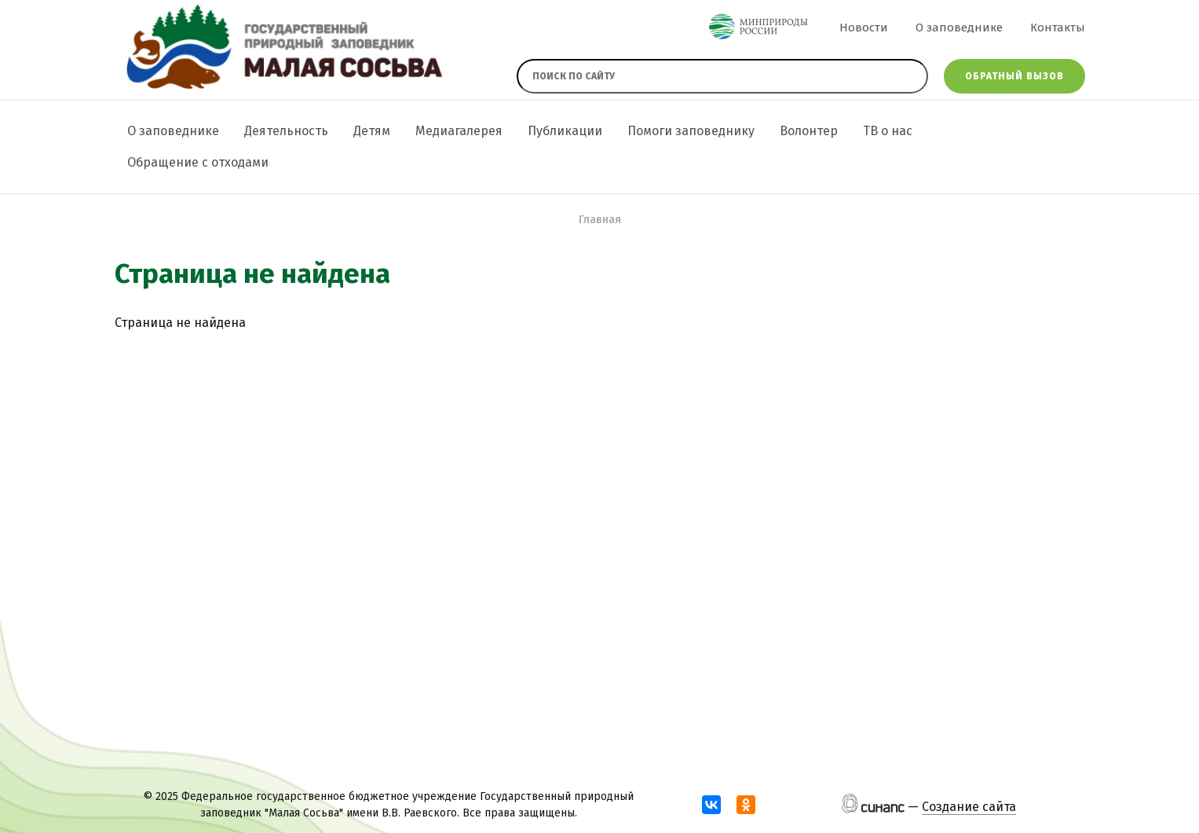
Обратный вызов (1014, 76)
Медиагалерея (459, 130)
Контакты (1057, 27)
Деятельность (286, 130)
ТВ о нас (887, 130)
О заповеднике (959, 27)
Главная (600, 219)
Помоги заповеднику (691, 130)
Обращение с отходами (198, 162)
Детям (371, 130)
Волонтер (809, 130)
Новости (863, 27)
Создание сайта (969, 806)
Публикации (565, 130)
